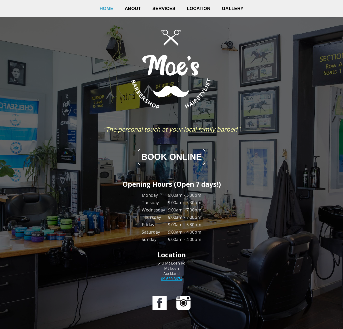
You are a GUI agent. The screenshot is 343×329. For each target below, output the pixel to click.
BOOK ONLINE (171, 157)
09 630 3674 (171, 278)
